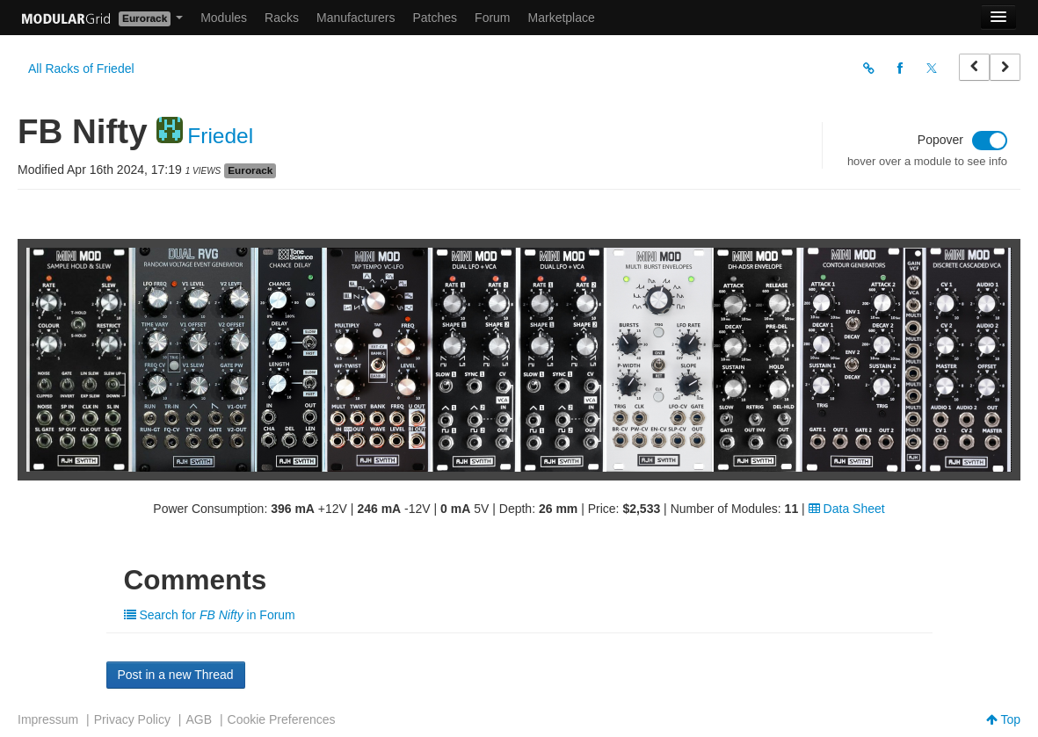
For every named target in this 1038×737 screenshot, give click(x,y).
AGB (198, 719)
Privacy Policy (132, 719)
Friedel (220, 136)
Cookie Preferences (282, 719)
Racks (282, 18)
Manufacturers (355, 18)
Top (1003, 719)
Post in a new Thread (176, 675)
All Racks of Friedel (81, 68)
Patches (434, 18)
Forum (492, 18)
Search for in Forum (209, 615)
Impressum (48, 719)
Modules (223, 18)
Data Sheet (847, 509)
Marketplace (561, 18)
